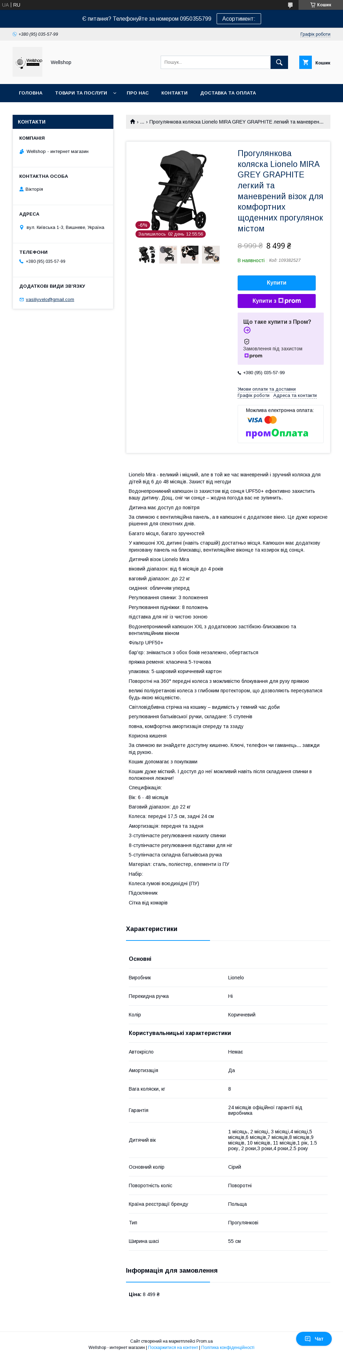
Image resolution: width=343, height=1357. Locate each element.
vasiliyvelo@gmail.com (50, 299)
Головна (30, 93)
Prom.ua (204, 1341)
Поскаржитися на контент (173, 1347)
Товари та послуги (81, 93)
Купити (277, 283)
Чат (313, 1339)
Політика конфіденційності (227, 1347)
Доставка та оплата (228, 93)
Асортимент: (238, 19)
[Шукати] (279, 62)
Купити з (276, 301)
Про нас (138, 93)
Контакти (174, 93)
